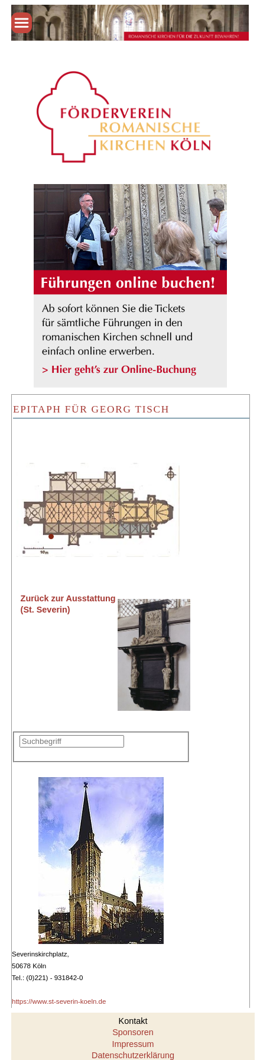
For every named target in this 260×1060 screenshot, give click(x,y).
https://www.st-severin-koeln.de (59, 1001)
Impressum (133, 1044)
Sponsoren (133, 1032)
